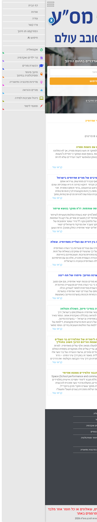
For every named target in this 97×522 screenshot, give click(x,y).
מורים (55, 455)
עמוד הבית (87, 425)
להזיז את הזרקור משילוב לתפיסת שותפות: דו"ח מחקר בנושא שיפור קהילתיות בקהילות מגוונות (48, 210)
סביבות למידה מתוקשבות (80, 476)
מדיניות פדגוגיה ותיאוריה (46, 449)
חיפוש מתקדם (48, 100)
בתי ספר (54, 419)
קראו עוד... (11, 167)
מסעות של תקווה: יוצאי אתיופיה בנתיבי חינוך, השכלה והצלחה (51, 309)
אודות (89, 431)
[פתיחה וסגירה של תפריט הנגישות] (6, 18)
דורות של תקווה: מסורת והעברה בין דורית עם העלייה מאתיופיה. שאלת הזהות (46, 243)
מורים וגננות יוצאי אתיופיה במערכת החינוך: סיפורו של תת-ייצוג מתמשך (50, 276)
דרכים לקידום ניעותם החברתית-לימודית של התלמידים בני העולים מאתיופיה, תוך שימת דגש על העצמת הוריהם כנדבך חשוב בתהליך (49, 340)
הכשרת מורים (52, 431)
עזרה (90, 437)
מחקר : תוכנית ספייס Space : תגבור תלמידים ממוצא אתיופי (52, 373)
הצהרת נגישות (85, 455)
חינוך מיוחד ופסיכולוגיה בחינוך (47, 440)
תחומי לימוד (86, 494)
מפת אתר (88, 449)
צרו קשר (88, 443)
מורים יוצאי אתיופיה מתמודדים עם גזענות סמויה (59, 147)
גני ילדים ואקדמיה (49, 425)
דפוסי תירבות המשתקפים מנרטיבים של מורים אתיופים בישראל (50, 178)
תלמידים (88, 500)
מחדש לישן (86, 130)
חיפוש (48, 81)
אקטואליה (53, 413)
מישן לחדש (69, 130)
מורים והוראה (86, 464)
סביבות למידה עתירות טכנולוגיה (82, 485)
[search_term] (48, 72)
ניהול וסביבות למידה (83, 470)
